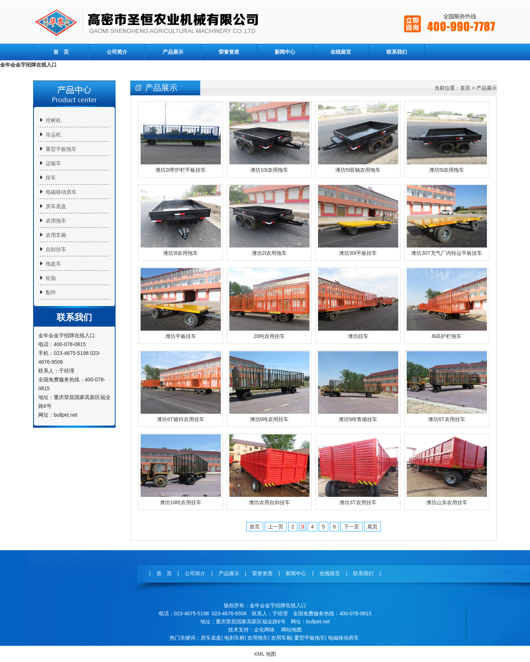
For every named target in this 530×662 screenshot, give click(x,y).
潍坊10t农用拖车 (269, 170)
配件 (51, 292)
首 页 (61, 52)
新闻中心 (285, 52)
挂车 (51, 178)
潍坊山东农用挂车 (446, 502)
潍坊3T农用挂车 (357, 502)
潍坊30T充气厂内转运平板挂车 (446, 253)
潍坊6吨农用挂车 (269, 419)
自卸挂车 (56, 249)
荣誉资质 (229, 52)
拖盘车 (53, 264)
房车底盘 (56, 206)
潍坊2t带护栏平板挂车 (180, 170)
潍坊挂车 (358, 336)
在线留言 (341, 52)
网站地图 (291, 630)
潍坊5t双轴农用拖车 (358, 170)
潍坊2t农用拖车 (269, 253)
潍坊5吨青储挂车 (358, 419)
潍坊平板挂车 (180, 336)
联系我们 (396, 52)
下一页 (351, 527)
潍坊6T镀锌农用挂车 (180, 419)
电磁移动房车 (61, 192)
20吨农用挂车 (269, 336)
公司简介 (117, 52)
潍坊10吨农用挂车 (181, 502)
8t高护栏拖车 (447, 336)
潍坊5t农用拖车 (446, 170)
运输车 (53, 163)
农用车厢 (56, 235)
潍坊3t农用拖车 (180, 253)
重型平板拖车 (61, 149)
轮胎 (51, 278)
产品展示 (173, 52)
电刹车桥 (234, 638)
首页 (465, 88)
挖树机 (53, 120)
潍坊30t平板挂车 (358, 253)
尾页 (372, 527)
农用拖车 (56, 221)
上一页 (275, 527)
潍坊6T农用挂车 (446, 419)
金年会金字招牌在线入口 (28, 65)
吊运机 (53, 135)
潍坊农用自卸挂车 (269, 502)
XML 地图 (265, 654)
